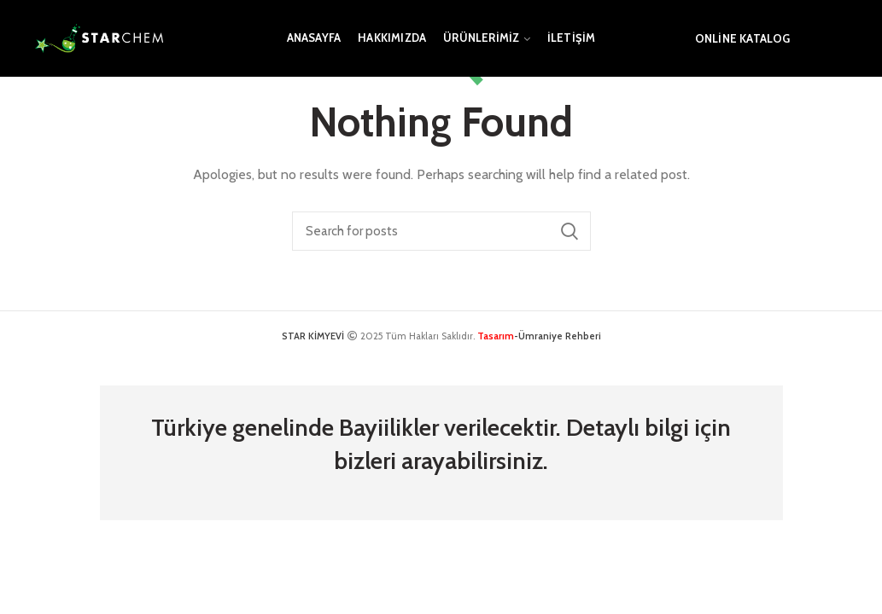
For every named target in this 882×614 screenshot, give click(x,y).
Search (569, 231)
